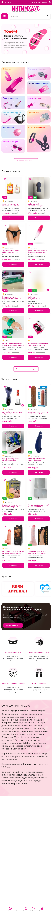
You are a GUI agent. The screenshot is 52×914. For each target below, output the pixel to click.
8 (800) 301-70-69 (38, 2)
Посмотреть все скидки (26, 369)
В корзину (13, 218)
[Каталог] (18, 909)
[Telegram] (50, 2)
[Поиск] (48, 16)
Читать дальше (12, 625)
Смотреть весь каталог (26, 161)
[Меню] (4, 16)
